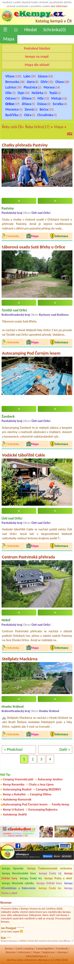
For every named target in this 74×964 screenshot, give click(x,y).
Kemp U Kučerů (13, 809)
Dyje (21, 93)
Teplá (53, 93)
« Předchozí (13, 749)
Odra (27, 115)
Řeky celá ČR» (13, 126)
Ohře (44, 82)
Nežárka (37, 93)
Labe (26, 76)
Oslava (42, 104)
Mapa (8, 39)
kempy (9, 948)
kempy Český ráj (50, 873)
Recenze (11, 952)
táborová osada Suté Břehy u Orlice (33, 247)
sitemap (62, 952)
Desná (29, 109)
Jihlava (26, 104)
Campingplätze (45, 948)
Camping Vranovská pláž (18, 779)
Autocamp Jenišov (50, 779)
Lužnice (10, 87)
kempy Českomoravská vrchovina (49, 868)
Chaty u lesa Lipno (41, 784)
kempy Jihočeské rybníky (18, 883)
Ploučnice (30, 87)
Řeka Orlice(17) (39, 127)
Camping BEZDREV (48, 789)
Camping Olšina (40, 794)
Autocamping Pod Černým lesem (31, 353)
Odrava (10, 98)
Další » (64, 749)
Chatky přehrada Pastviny (25, 145)
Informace (24, 952)
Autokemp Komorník (17, 799)
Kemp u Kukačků (14, 794)
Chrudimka (45, 115)
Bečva (44, 109)
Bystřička (11, 115)
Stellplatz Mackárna (19, 658)
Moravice (12, 109)
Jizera (31, 82)
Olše (8, 93)
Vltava (9, 76)
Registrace (48, 952)
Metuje (56, 98)
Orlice (9, 104)
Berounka (12, 82)
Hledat (30, 29)
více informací (59, 6)
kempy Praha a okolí (58, 878)
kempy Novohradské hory (19, 873)
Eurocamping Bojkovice (42, 809)
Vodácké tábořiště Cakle (23, 455)
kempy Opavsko (12, 868)
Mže (40, 98)
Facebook (62, 948)
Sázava (43, 76)
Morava (48, 87)
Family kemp (60, 804)
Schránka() (54, 29)
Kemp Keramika (13, 784)
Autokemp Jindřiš (15, 814)
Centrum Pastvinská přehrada (28, 557)
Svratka (58, 104)
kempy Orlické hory (49, 883)
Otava (59, 82)
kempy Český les (31, 878)
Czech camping (24, 948)
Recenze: (6, 902)
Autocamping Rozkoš (17, 789)
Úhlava (27, 98)
